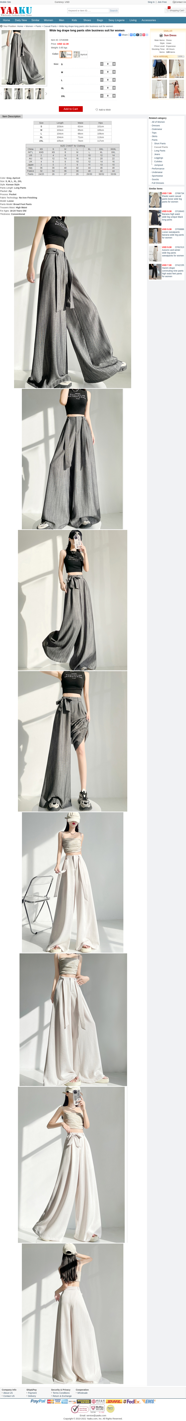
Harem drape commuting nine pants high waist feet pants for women (173, 271)
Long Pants (159, 150)
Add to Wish (105, 110)
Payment (32, 1393)
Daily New (21, 20)
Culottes (158, 161)
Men (61, 20)
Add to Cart (71, 109)
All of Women (158, 122)
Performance (158, 168)
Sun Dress (167, 35)
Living (133, 20)
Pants (38, 26)
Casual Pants (50, 26)
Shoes (87, 20)
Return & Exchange (62, 1396)
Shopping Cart (176, 10)
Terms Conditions (61, 1393)
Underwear (157, 172)
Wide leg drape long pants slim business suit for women (86, 26)
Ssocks (155, 179)
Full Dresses (158, 183)
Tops (154, 132)
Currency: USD (62, 2)
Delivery (32, 1396)
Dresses (156, 125)
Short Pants (160, 143)
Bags (100, 20)
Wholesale (82, 1393)
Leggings (158, 158)
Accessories (149, 20)
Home (6, 20)
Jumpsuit (158, 165)
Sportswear (157, 176)
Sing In (151, 2)
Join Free (162, 2)
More (181, 56)
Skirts (154, 136)
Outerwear (157, 129)
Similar (35, 20)
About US (8, 1393)
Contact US (9, 1396)
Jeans (157, 154)
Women (48, 20)
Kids (74, 20)
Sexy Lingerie (117, 20)
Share (123, 35)
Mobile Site (5, 2)
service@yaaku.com (96, 1415)
